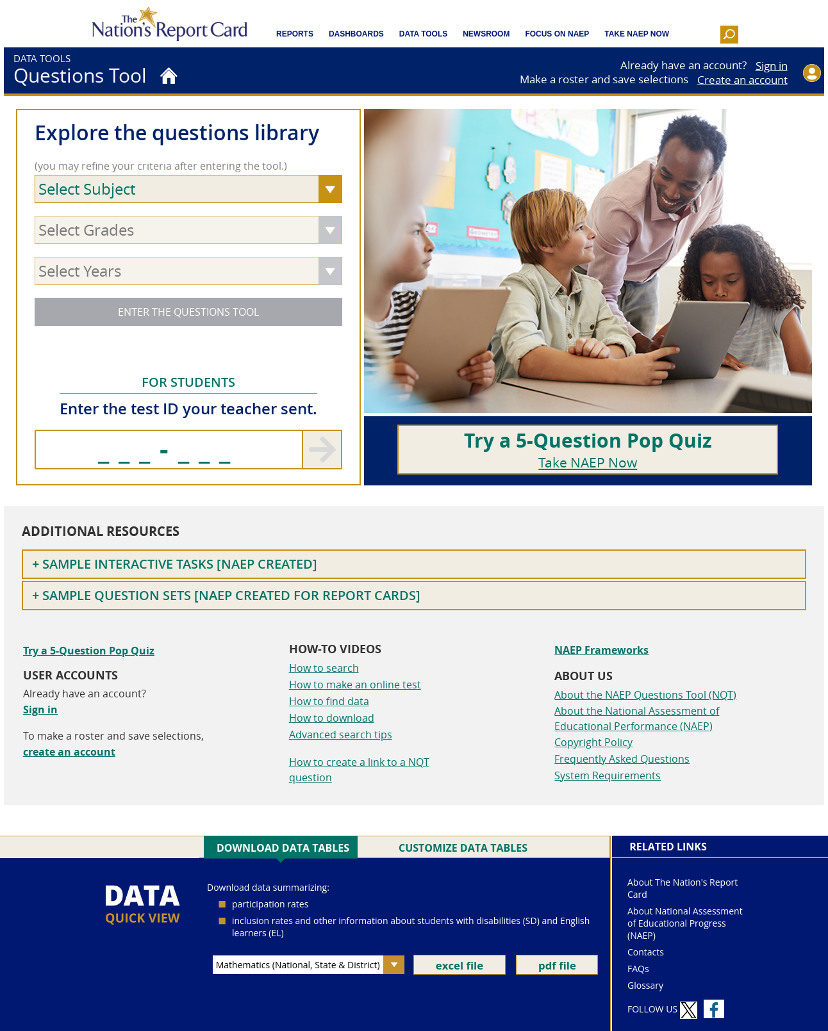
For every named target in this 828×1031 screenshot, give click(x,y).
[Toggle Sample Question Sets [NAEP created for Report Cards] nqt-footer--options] (414, 595)
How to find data (329, 701)
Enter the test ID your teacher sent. (188, 408)
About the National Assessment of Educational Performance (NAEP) (636, 718)
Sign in (772, 66)
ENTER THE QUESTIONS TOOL (188, 312)
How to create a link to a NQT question (359, 769)
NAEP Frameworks (601, 650)
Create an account (742, 80)
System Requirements (607, 775)
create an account (69, 752)
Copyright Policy (593, 742)
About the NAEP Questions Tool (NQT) (645, 695)
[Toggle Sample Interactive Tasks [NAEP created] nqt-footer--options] (414, 564)
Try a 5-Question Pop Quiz (88, 651)
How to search (324, 668)
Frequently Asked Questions (622, 759)
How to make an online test (355, 685)
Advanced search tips (340, 734)
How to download (331, 718)
